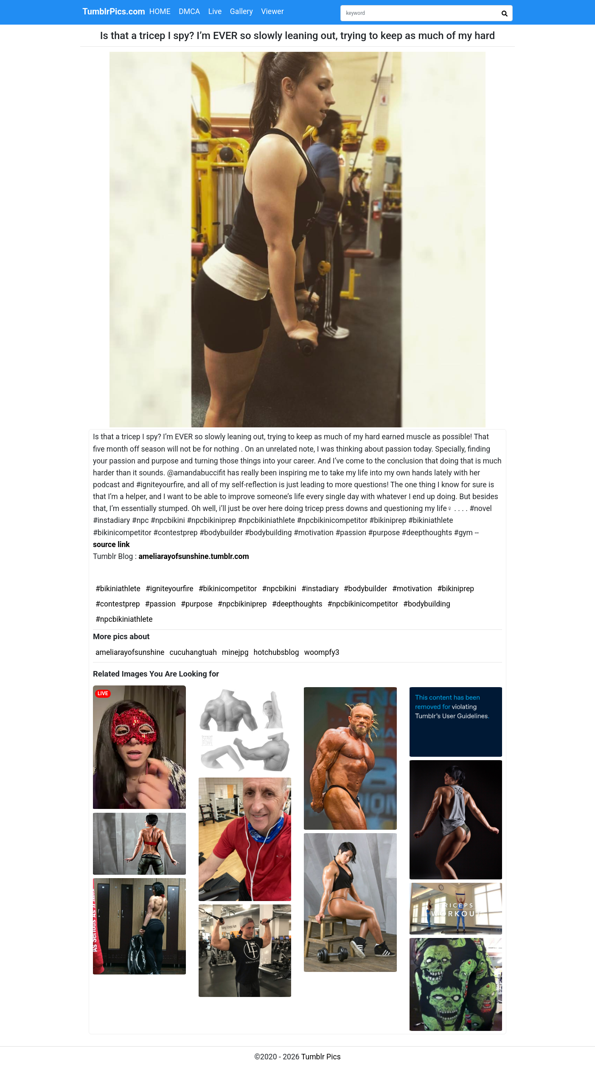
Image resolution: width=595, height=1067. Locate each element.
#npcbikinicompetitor (363, 604)
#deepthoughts (297, 604)
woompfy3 (322, 652)
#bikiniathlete (117, 588)
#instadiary (319, 588)
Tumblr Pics (321, 1057)
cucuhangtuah (192, 652)
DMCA (189, 11)
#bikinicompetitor (228, 588)
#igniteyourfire (170, 588)
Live (215, 11)
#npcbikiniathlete (124, 619)
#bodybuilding (426, 604)
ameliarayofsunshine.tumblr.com (193, 556)
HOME (160, 11)
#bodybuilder (365, 588)
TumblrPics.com (113, 11)
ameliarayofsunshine (129, 652)
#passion (160, 604)
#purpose (197, 604)
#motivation (412, 588)
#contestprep (117, 604)
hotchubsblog (276, 652)
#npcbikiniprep (242, 604)
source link (111, 544)
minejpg (235, 652)
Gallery (241, 11)
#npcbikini (279, 588)
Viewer (272, 11)
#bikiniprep (455, 588)
